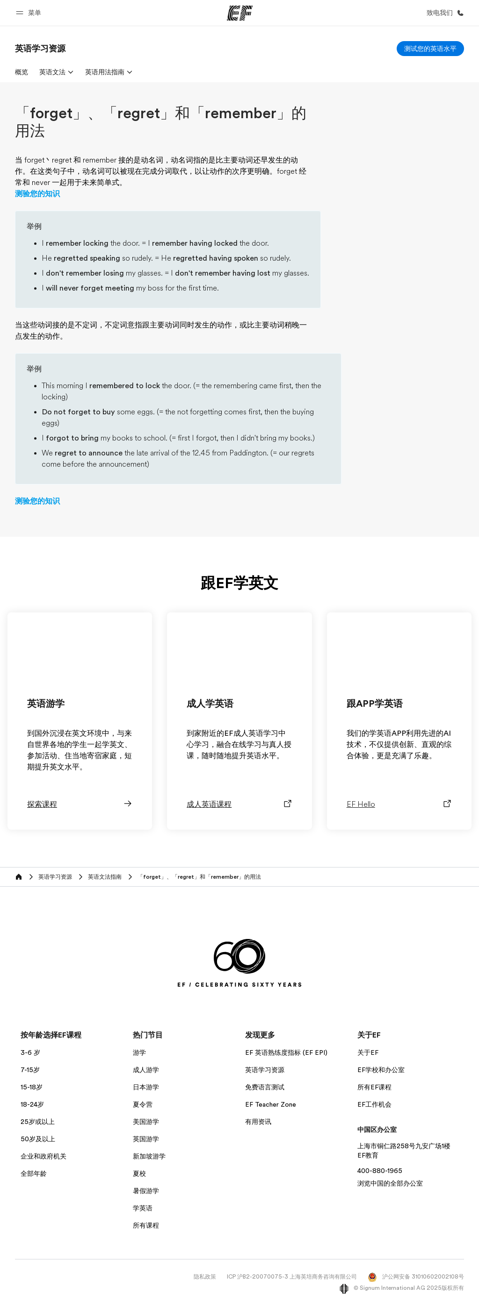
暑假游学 (146, 1190)
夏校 (139, 1173)
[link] (40, 48)
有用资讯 (258, 1121)
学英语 (142, 1208)
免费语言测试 (264, 1087)
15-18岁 (32, 1087)
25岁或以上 (38, 1121)
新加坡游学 (149, 1156)
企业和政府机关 (43, 1156)
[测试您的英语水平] (430, 48)
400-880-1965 (379, 1170)
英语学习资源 (264, 1070)
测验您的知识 (37, 194)
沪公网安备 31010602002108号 (416, 1276)
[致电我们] (443, 13)
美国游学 (146, 1121)
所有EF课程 (374, 1087)
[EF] (240, 13)
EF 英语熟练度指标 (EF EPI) (286, 1052)
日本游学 (146, 1087)
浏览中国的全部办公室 (390, 1183)
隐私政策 (205, 1276)
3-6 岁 (30, 1052)
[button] (30, 13)
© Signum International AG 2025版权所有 (402, 1288)
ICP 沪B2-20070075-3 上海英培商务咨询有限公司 (292, 1276)
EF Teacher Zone (270, 1104)
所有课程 (146, 1225)
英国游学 (146, 1139)
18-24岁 (32, 1104)
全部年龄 (34, 1173)
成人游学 (146, 1070)
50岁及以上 (38, 1139)
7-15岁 (30, 1070)
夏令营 (142, 1104)
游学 (139, 1052)
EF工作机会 (374, 1104)
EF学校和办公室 (381, 1070)
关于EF (367, 1052)
